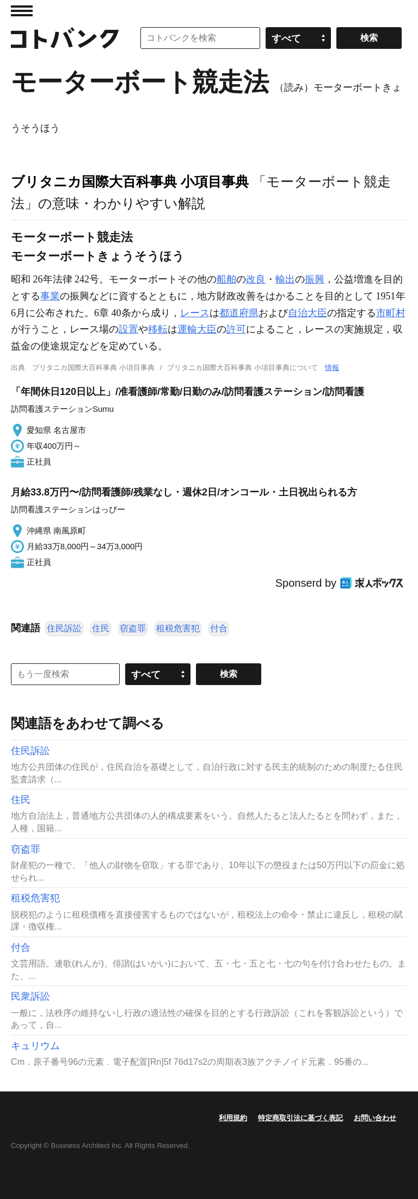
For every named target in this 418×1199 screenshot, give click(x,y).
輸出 (285, 279)
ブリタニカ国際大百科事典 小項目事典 (130, 181)
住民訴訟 (64, 628)
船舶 (226, 279)
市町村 (390, 312)
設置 (128, 329)
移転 (158, 329)
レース (195, 312)
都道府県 (239, 312)
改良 (256, 279)
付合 (219, 628)
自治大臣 (307, 312)
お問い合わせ (375, 1118)
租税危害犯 (178, 628)
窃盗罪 (133, 628)
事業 (50, 296)
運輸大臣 (197, 329)
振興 (314, 279)
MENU (22, 11)
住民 (100, 628)
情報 (332, 367)
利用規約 (233, 1118)
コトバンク (65, 38)
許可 (236, 329)
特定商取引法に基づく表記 (300, 1118)
